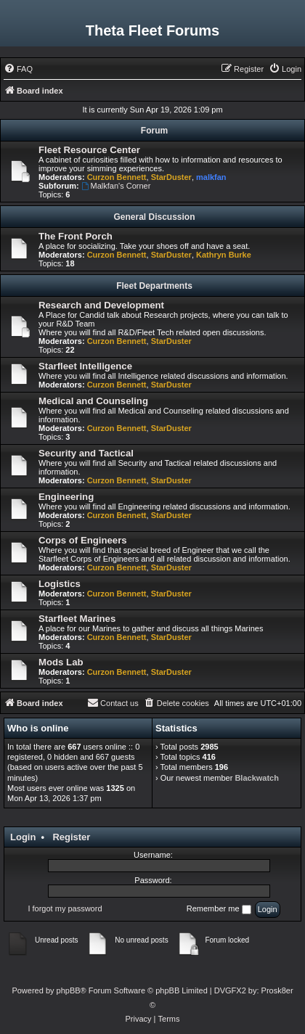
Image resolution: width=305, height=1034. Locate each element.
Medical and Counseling (93, 400)
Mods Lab (61, 662)
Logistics (59, 583)
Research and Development (101, 305)
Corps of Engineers (82, 540)
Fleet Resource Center (89, 149)
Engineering (66, 496)
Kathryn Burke (223, 254)
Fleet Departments (154, 286)
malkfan (211, 177)
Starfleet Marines (76, 618)
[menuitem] (18, 69)
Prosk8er (277, 990)
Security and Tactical (86, 453)
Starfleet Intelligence (85, 366)
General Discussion (154, 217)
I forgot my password (65, 908)
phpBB (69, 990)
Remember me (219, 909)
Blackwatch (257, 778)
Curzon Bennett (117, 177)
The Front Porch (75, 236)
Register (71, 837)
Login (23, 837)
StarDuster (171, 177)
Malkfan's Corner (116, 185)
